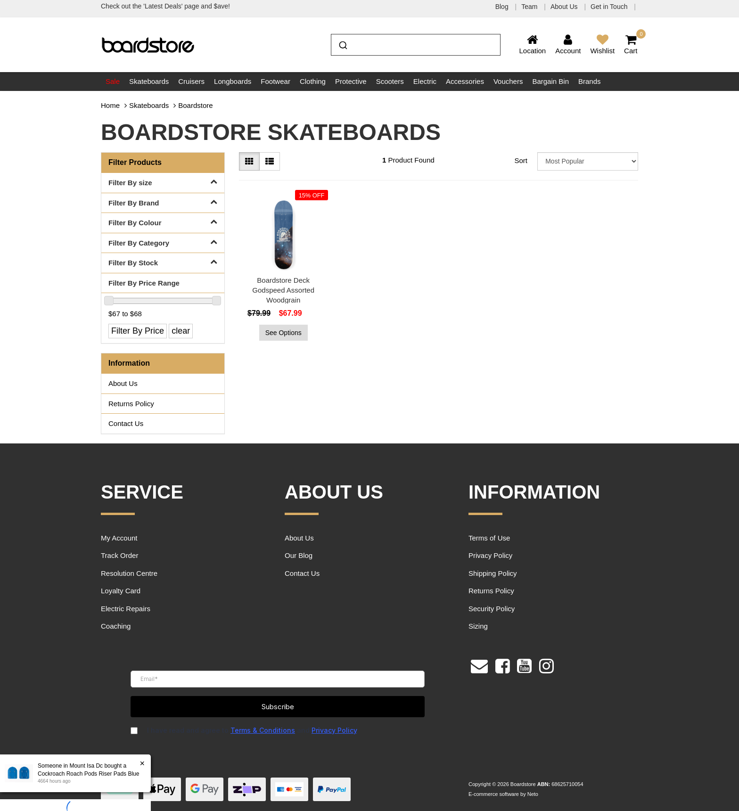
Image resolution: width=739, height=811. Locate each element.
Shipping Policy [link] (492, 573)
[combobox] (416, 45)
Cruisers (191, 81)
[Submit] (342, 43)
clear (181, 331)
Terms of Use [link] (489, 538)
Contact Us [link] (125, 423)
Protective (351, 81)
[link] (502, 664)
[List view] (269, 161)
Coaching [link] (116, 626)
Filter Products (135, 162)
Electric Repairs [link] (125, 609)
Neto (532, 794)
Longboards (232, 81)
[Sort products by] (587, 161)
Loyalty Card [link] (120, 591)
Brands (589, 81)
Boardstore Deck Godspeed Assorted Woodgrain (283, 290)
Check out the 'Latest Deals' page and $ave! (165, 6)
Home (110, 105)
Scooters (390, 81)
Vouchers (508, 81)
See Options (283, 332)
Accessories (465, 81)
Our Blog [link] (298, 555)
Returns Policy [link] (131, 404)
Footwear (275, 81)
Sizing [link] (478, 626)
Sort (520, 160)
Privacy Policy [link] (490, 555)
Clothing (313, 81)
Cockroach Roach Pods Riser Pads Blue (88, 773)
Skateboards (149, 81)
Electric (424, 81)
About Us (564, 6)
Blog (502, 6)
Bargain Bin (550, 81)
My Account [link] (119, 538)
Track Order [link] (119, 555)
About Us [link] (123, 383)
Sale (113, 81)
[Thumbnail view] (249, 161)
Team (530, 6)
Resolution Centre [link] (129, 573)
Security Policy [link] (491, 609)
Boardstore (195, 105)
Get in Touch (610, 6)
